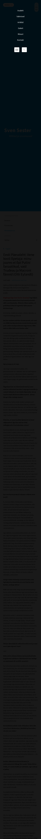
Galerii (20, 28)
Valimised (20, 16)
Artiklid (20, 22)
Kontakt (20, 40)
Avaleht (20, 10)
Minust (20, 34)
